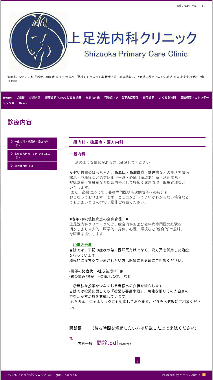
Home (7, 97)
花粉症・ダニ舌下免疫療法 (121, 97)
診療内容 (35, 97)
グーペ (184, 375)
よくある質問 (167, 97)
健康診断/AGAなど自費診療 (63, 97)
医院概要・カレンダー (194, 97)
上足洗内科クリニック (32, 375)
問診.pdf (107, 343)
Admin (195, 375)
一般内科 (77, 153)
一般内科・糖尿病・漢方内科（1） (32, 143)
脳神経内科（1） (25, 166)
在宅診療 (148, 97)
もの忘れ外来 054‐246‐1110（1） (32, 155)
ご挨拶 (20, 97)
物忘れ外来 (93, 97)
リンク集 (9, 103)
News (23, 103)
